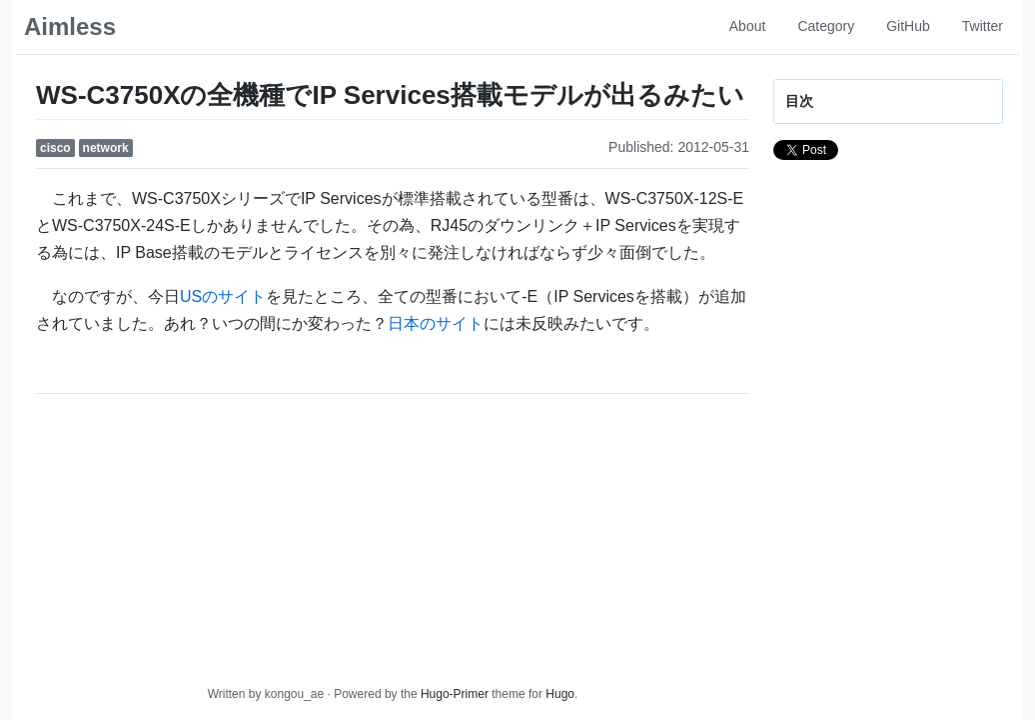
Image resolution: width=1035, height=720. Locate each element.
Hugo (559, 694)
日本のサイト (436, 323)
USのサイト (223, 296)
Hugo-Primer (455, 694)
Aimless (70, 26)
